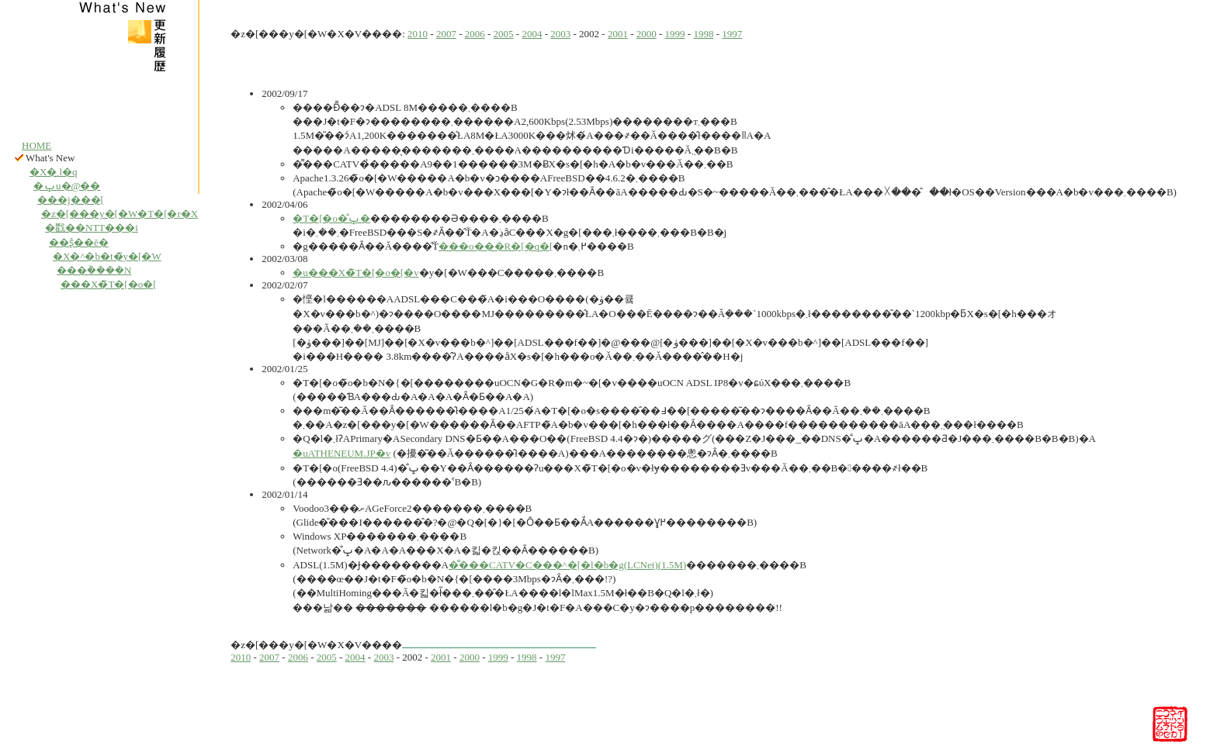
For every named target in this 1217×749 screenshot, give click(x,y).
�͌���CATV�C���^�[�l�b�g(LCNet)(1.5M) (567, 565)
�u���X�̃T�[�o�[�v (356, 272)
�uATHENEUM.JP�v (341, 453)
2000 (646, 34)
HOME (36, 145)
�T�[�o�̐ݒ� (331, 218)
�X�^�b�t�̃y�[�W (107, 256)
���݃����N (94, 270)
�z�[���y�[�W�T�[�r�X (119, 213)
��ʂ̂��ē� (79, 242)
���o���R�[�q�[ (496, 246)
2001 (618, 34)
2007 (446, 34)
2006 (475, 34)
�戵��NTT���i (91, 227)
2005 (504, 34)
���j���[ (70, 199)
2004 (532, 34)
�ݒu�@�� (66, 186)
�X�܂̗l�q (53, 172)
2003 (560, 34)
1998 (703, 34)
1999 (675, 34)
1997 (732, 34)
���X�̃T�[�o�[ (109, 284)
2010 (417, 34)
